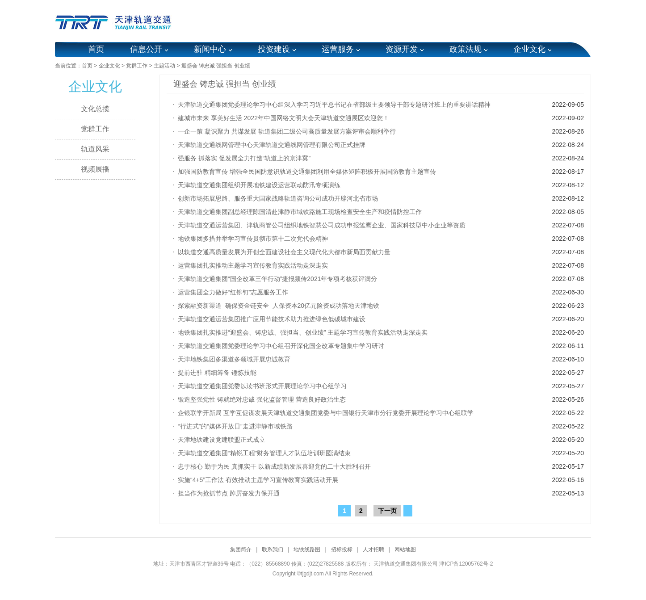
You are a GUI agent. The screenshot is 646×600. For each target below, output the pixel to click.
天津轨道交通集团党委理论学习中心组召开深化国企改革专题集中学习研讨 (281, 345)
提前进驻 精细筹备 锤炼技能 (217, 372)
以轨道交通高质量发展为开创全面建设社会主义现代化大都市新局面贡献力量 (284, 252)
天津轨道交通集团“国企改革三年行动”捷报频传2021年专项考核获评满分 (277, 278)
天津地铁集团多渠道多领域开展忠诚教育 (234, 359)
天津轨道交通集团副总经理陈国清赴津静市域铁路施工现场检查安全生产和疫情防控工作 (300, 211)
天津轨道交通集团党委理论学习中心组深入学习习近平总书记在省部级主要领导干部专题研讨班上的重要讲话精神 (334, 104)
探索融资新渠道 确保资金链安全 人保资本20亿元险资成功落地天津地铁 (278, 305)
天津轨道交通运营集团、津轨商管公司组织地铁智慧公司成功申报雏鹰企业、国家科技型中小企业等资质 (322, 225)
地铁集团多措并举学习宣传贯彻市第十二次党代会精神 (253, 238)
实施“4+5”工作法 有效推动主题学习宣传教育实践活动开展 (258, 479)
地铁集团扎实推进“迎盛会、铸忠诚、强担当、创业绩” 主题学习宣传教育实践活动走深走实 (303, 332)
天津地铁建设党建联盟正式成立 (221, 439)
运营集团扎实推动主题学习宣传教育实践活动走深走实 (253, 265)
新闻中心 (210, 49)
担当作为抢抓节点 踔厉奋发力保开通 (229, 493)
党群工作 (136, 66)
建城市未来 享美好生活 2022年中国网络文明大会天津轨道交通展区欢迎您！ (283, 118)
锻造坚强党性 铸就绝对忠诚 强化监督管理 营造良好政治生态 (262, 399)
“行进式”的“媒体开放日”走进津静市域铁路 (235, 426)
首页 (96, 49)
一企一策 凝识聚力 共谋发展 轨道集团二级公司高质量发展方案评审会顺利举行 (287, 131)
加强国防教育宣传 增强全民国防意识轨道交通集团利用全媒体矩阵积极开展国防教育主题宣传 (307, 171)
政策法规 (465, 49)
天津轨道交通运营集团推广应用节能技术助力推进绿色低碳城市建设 (271, 319)
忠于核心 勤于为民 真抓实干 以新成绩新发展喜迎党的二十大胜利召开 (274, 466)
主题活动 (164, 66)
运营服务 (338, 49)
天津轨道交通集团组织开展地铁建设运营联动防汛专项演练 (259, 185)
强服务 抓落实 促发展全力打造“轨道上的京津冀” (244, 158)
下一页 (387, 510)
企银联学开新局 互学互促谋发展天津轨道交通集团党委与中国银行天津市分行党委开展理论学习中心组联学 (326, 412)
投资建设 (274, 49)
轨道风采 (95, 149)
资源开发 (402, 49)
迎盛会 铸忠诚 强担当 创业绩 (215, 66)
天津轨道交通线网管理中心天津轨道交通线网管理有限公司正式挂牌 (271, 144)
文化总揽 (95, 109)
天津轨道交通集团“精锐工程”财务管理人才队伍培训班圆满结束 (264, 453)
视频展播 (95, 169)
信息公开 (146, 49)
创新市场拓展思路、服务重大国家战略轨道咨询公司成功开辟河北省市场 (278, 198)
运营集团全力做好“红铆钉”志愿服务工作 (233, 292)
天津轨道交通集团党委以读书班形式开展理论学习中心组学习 (262, 386)
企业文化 (529, 49)
